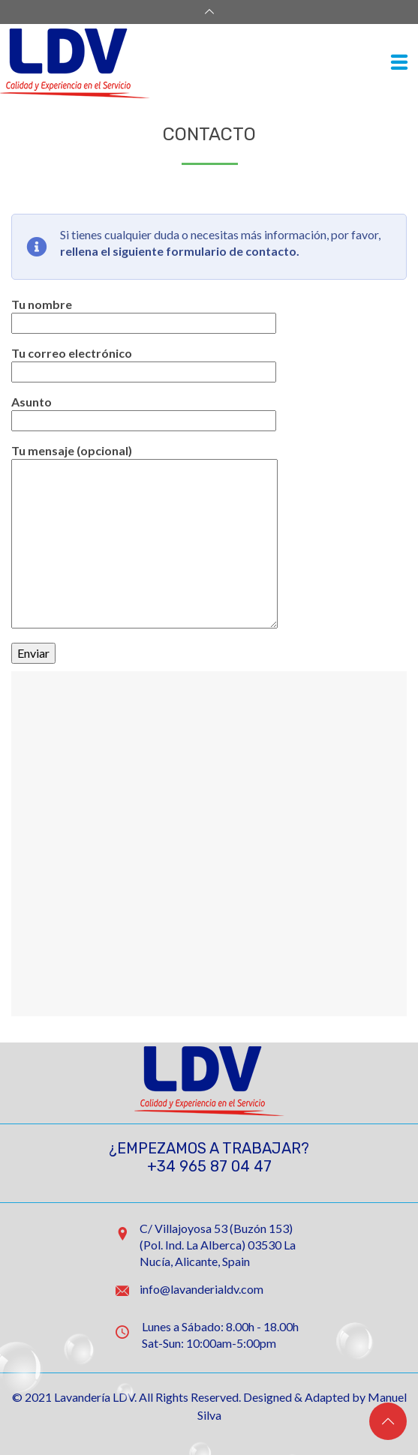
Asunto (143, 411)
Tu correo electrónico (143, 362)
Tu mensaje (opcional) (144, 458)
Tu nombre (143, 313)
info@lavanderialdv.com (201, 1289)
